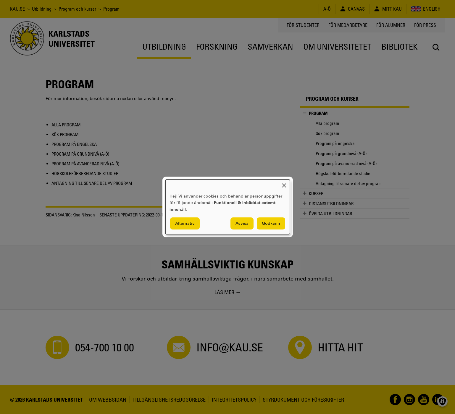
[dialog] (227, 207)
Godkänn (271, 223)
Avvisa (242, 223)
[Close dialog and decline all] (284, 183)
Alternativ (185, 223)
